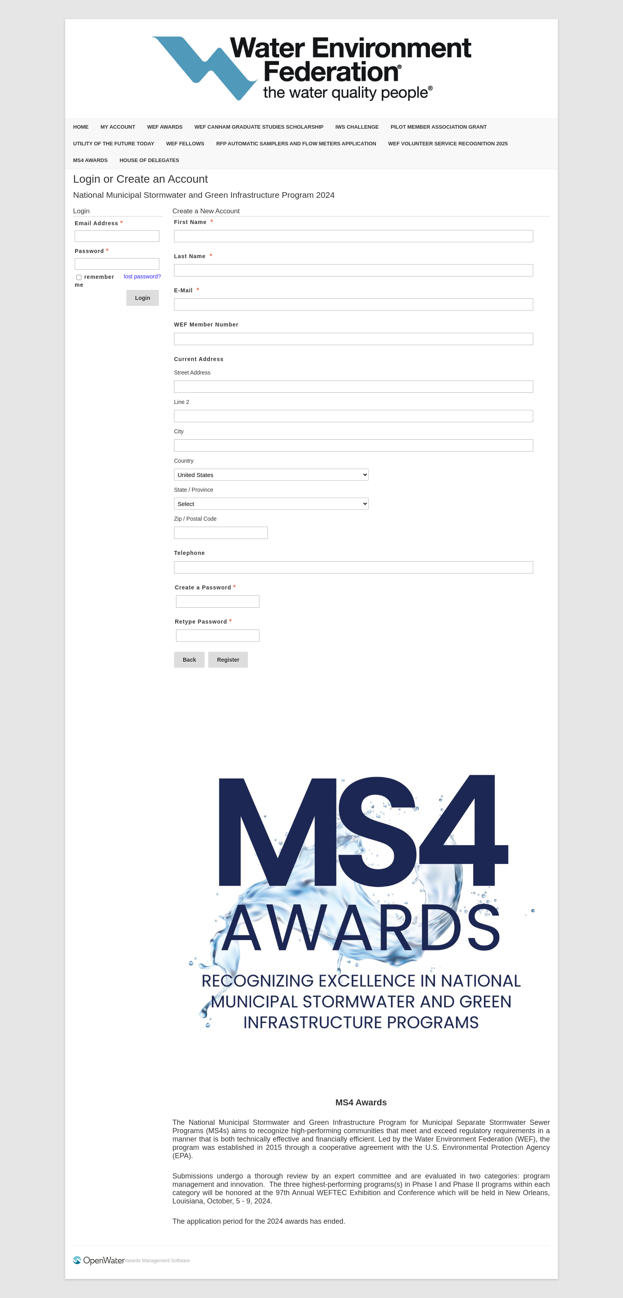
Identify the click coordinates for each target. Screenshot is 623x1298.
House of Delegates (149, 160)
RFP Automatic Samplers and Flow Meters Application (296, 144)
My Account (118, 127)
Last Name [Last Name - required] (194, 256)
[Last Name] (353, 270)
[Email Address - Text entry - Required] (117, 236)
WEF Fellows (185, 144)
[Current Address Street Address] (353, 387)
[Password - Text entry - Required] (117, 264)
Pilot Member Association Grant (439, 127)
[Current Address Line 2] (353, 416)
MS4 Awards (90, 160)
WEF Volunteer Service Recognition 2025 (448, 144)
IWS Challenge (357, 127)
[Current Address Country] (271, 475)
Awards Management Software (157, 1260)
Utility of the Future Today (113, 144)
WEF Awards (164, 127)
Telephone (189, 553)
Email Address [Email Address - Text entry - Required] (100, 223)
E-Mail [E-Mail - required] (187, 290)
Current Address (199, 359)
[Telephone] (353, 567)
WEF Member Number (206, 324)
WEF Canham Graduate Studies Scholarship (258, 127)
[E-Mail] (353, 304)
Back (189, 660)
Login (142, 298)
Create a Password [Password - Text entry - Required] (206, 587)
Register (228, 660)
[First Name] (353, 236)
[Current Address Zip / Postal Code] (221, 533)
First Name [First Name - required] (194, 222)
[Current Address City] (353, 445)
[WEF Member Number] (353, 339)
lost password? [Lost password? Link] (142, 276)
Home (81, 127)
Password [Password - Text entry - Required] (92, 251)
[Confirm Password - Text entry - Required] (217, 636)
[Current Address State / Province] (271, 504)
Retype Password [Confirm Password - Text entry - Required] (204, 621)
